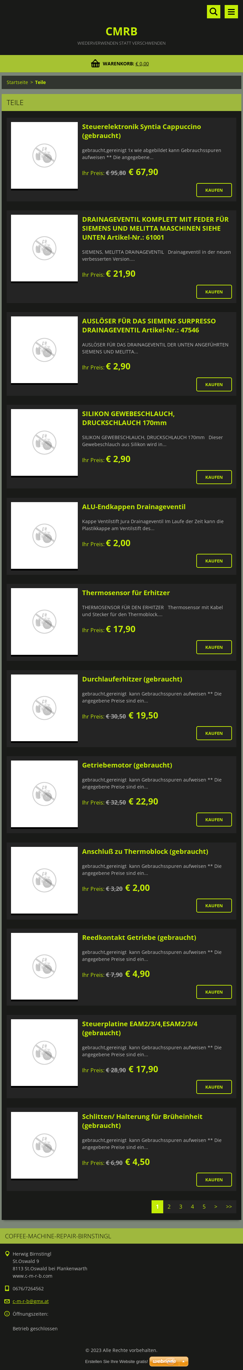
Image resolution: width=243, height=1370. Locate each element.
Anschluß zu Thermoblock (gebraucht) (145, 851)
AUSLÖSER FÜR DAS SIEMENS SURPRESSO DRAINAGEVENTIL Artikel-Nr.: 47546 (149, 325)
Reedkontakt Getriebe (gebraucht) (139, 937)
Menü (231, 11)
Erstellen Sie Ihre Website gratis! (116, 1361)
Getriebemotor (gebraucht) (127, 765)
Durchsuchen (213, 11)
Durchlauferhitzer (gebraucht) (132, 678)
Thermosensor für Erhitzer (126, 592)
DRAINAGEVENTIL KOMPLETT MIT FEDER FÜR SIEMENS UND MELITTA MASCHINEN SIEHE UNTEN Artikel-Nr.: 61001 (155, 228)
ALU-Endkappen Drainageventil (134, 506)
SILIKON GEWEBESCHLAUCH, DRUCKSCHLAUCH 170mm (128, 418)
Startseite (17, 82)
